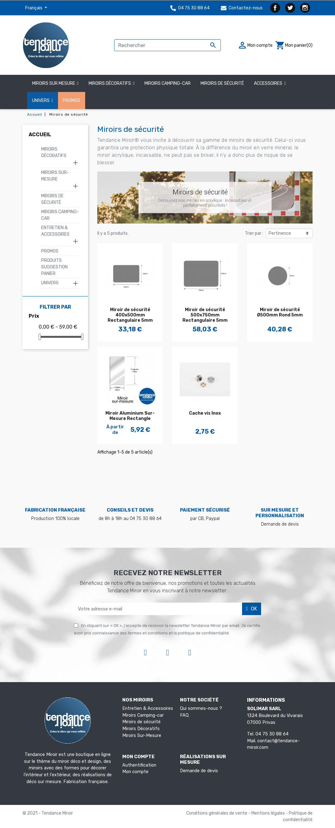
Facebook (275, 8)
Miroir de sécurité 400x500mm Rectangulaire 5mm (130, 315)
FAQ (184, 715)
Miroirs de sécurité (141, 721)
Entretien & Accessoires (55, 231)
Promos (49, 251)
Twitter (290, 8)
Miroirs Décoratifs (53, 152)
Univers (50, 283)
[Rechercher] (167, 45)
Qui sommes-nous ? (201, 708)
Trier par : (254, 233)
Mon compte (135, 771)
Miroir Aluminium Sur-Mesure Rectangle (130, 416)
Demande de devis (199, 770)
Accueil (40, 134)
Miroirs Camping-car (143, 715)
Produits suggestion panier (54, 267)
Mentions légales (268, 813)
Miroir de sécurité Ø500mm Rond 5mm (280, 312)
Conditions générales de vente (217, 813)
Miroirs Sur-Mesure (55, 176)
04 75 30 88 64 (190, 8)
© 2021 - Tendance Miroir (47, 813)
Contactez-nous (242, 8)
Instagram (305, 8)
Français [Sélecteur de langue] (34, 8)
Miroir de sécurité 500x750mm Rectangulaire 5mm (205, 315)
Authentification (139, 765)
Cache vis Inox (205, 413)
